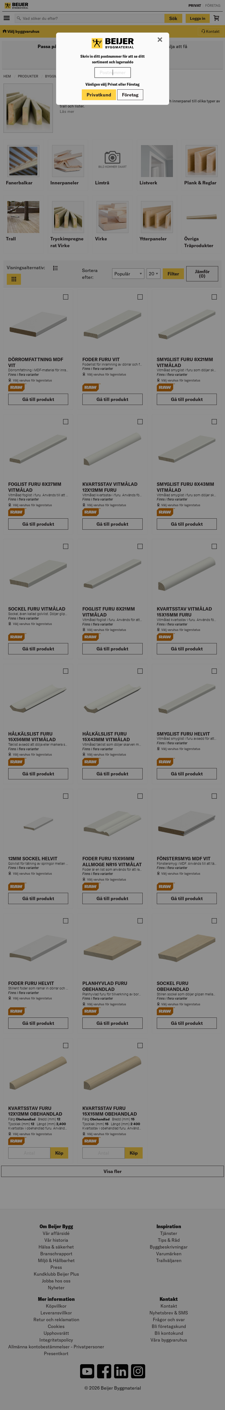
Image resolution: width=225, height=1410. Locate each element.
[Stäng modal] (159, 40)
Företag (130, 95)
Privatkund (99, 95)
